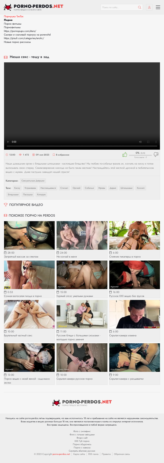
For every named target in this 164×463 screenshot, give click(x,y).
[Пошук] (139, 7)
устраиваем (30, 188)
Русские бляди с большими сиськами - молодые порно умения (78, 337)
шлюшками (126, 188)
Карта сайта (79, 454)
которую (41, 194)
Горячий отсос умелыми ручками (75, 296)
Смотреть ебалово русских (82, 450)
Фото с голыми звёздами (82, 434)
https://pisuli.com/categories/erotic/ (24, 38)
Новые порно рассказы (17, 42)
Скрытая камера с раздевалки (126, 379)
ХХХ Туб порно (82, 441)
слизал (64, 188)
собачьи (89, 188)
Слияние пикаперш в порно (125, 256)
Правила (106, 454)
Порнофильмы (12, 27)
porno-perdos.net (61, 454)
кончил (141, 188)
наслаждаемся (48, 188)
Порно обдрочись (82, 444)
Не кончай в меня (67, 256)
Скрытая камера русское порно (75, 379)
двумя (113, 188)
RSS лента (93, 454)
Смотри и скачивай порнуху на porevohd (27, 34)
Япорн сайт (82, 437)
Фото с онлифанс (82, 431)
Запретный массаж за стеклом (21, 256)
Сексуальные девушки (32, 180)
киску (17, 188)
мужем (101, 188)
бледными (13, 194)
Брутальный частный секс (18, 335)
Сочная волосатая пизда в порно (23, 296)
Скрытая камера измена (123, 335)
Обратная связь (122, 454)
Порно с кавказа (82, 447)
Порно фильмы (12, 24)
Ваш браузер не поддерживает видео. (82, 106)
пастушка (28, 194)
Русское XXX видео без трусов (126, 296)
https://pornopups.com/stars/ (20, 31)
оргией (76, 188)
